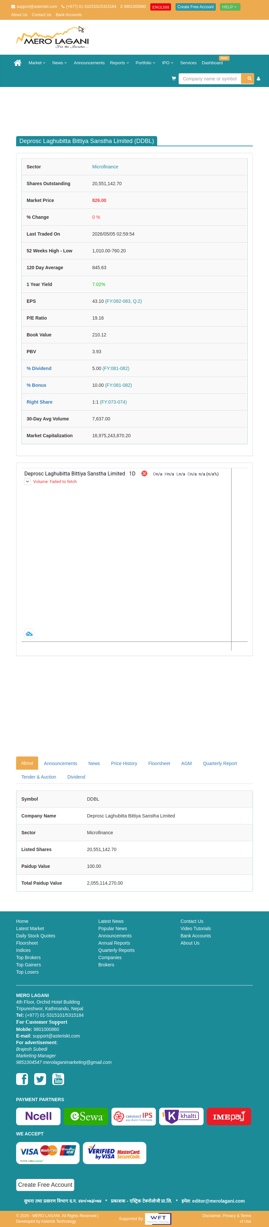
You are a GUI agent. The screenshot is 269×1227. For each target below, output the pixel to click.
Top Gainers (28, 964)
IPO (168, 62)
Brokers (106, 964)
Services (188, 62)
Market (38, 62)
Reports (120, 62)
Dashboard (214, 60)
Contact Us (41, 15)
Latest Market (30, 928)
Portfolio (146, 62)
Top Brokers (28, 957)
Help (230, 6)
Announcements (89, 62)
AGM (186, 763)
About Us (19, 15)
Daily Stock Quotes (35, 935)
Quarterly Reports (116, 950)
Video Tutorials (196, 928)
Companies (110, 957)
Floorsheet (159, 763)
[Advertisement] (139, 108)
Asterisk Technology (58, 1221)
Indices (23, 950)
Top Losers (27, 972)
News (60, 62)
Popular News (112, 928)
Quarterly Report (220, 763)
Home (22, 921)
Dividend (76, 777)
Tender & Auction (38, 777)
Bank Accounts (69, 15)
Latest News (111, 921)
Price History (124, 763)
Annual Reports (114, 943)
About (27, 763)
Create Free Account (196, 7)
